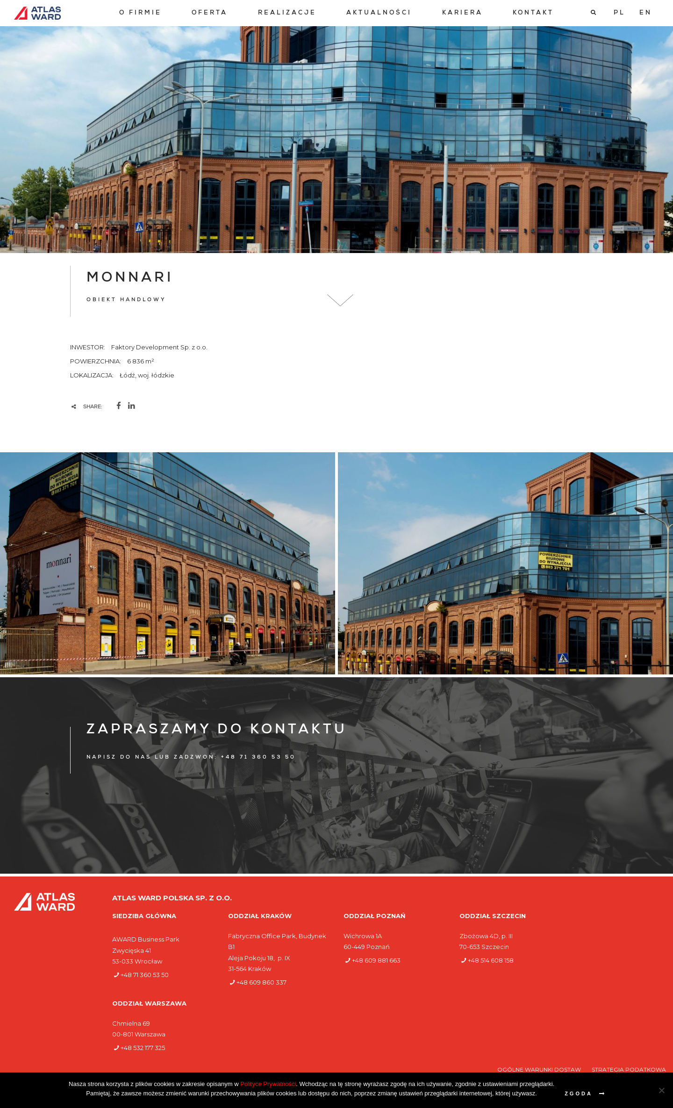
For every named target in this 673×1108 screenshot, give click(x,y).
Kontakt (533, 13)
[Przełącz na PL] (619, 13)
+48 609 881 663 (376, 960)
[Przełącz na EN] (645, 13)
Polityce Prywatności (268, 1083)
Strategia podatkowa (629, 1069)
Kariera (462, 13)
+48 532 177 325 (143, 1047)
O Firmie (140, 13)
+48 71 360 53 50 (145, 974)
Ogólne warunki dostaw (539, 1069)
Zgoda (579, 1093)
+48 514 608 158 (491, 960)
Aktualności (379, 13)
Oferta (210, 13)
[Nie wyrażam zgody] (661, 1090)
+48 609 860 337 (261, 982)
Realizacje (287, 13)
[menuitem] (140, 13)
